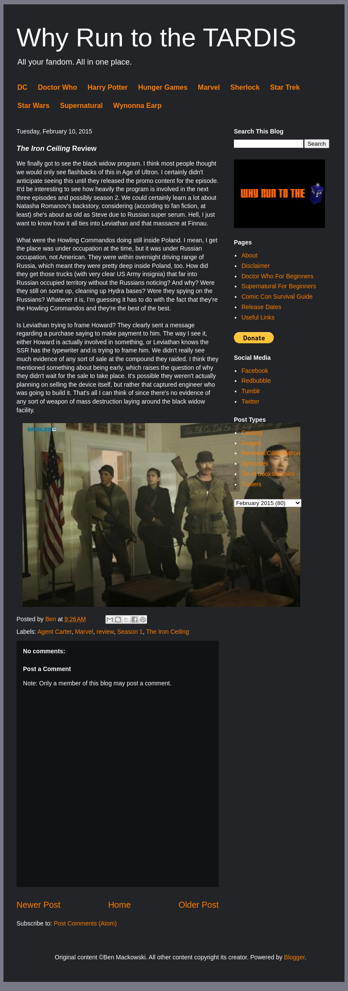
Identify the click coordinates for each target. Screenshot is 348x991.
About (249, 255)
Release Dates (261, 306)
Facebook (254, 370)
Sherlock (245, 87)
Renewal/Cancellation (270, 453)
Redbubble (256, 380)
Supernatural (81, 105)
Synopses (254, 463)
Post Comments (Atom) (85, 923)
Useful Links (257, 317)
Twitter (250, 401)
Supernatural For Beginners (278, 286)
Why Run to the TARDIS (156, 37)
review (105, 631)
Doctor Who (57, 87)
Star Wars (33, 105)
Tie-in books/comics (268, 473)
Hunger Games (162, 87)
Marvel (209, 87)
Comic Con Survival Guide (276, 296)
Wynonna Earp (137, 105)
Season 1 (130, 631)
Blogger (294, 957)
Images (251, 443)
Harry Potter (108, 87)
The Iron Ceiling (167, 631)
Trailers (251, 484)
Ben (51, 619)
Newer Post (38, 905)
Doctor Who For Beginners (277, 276)
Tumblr (250, 391)
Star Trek (284, 87)
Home (119, 905)
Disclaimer (255, 265)
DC (22, 87)
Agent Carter (54, 631)
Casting (251, 432)
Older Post (198, 905)
